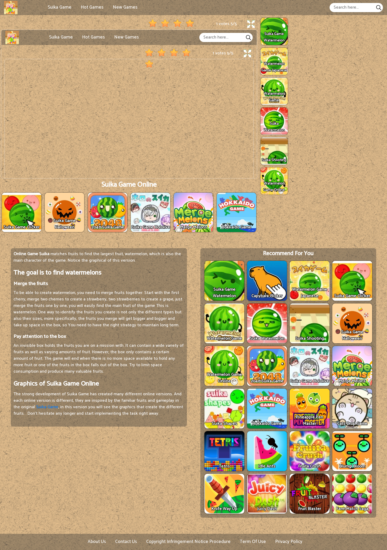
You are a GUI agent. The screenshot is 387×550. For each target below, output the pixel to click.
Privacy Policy (288, 541)
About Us (97, 541)
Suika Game (59, 7)
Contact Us (126, 541)
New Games (125, 7)
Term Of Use (253, 541)
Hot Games (92, 7)
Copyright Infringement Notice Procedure (188, 541)
